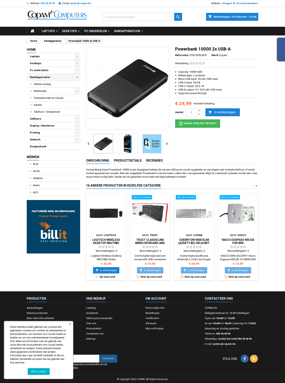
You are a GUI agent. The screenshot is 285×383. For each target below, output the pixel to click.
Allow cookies (38, 371)
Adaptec (37, 178)
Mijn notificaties (154, 328)
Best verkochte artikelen (40, 318)
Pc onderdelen (95, 31)
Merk (215, 55)
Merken (33, 157)
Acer (35, 163)
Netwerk (35, 139)
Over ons (91, 323)
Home (31, 49)
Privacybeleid (93, 328)
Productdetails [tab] (128, 160)
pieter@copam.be (80, 3)
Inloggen (227, 3)
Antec (36, 185)
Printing (35, 132)
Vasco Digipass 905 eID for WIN (238, 241)
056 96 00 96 (48, 3)
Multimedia (40, 91)
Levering (91, 307)
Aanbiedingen (35, 307)
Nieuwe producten (37, 313)
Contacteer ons (95, 333)
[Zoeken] (142, 17)
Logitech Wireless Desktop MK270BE (106, 241)
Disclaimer (92, 313)
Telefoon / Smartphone (47, 111)
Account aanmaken (247, 3)
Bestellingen (152, 313)
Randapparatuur (127, 31)
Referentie (181, 55)
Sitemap (91, 338)
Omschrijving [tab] (97, 160)
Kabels (38, 104)
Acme (36, 171)
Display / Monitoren (42, 125)
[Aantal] (191, 112)
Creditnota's (152, 318)
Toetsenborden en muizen (49, 97)
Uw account (156, 298)
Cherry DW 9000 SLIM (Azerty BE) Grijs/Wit (194, 241)
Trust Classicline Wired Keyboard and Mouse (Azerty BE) (150, 243)
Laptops (48, 31)
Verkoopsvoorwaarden (99, 318)
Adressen (151, 323)
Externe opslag (42, 84)
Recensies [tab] (154, 160)
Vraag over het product (198, 123)
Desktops (69, 31)
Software (35, 118)
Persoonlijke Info (155, 307)
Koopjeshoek (38, 146)
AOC (35, 192)
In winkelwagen (222, 112)
